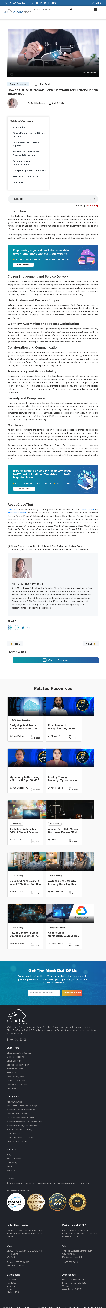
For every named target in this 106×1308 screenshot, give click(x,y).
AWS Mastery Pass (15, 1077)
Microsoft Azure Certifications (21, 1110)
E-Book (10, 1166)
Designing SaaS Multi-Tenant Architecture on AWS (23, 728)
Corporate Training (15, 1057)
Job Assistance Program (18, 1065)
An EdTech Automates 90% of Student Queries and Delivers (24, 832)
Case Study (12, 1162)
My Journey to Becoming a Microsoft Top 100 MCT (24, 779)
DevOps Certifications (17, 1114)
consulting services (17, 512)
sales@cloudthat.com (19, 1191)
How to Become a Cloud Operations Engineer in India (24, 936)
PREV (15, 643)
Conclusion (18, 182)
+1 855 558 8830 (21, 1262)
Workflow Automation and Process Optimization (26, 153)
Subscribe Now (72, 992)
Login (96, 3)
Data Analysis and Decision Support (26, 144)
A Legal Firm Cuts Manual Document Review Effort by (63, 832)
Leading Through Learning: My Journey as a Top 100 (63, 780)
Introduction (19, 127)
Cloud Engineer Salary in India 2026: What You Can (25, 882)
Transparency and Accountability (29, 170)
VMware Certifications (17, 1141)
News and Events (15, 1158)
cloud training (87, 509)
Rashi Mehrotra (38, 103)
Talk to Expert (24, 488)
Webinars (11, 1170)
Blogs (9, 1154)
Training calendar (15, 1069)
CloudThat (12, 509)
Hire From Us (13, 1088)
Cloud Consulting (15, 1061)
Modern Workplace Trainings (20, 1129)
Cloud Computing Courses (19, 1053)
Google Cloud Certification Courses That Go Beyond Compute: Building (63, 937)
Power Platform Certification (20, 1137)
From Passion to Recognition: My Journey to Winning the (63, 728)
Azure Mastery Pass (16, 1080)
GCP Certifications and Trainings (22, 1117)
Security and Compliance (25, 176)
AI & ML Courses (14, 1102)
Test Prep (11, 1073)
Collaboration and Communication (22, 163)
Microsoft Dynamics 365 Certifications (24, 1121)
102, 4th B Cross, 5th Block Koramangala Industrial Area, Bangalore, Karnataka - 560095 (50, 1183)
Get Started (23, 264)
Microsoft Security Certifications (22, 1125)
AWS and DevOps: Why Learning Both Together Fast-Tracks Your (62, 884)
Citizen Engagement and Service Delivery (29, 135)
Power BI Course (14, 1133)
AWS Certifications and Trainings (22, 1106)
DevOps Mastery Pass (17, 1084)
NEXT (91, 643)
